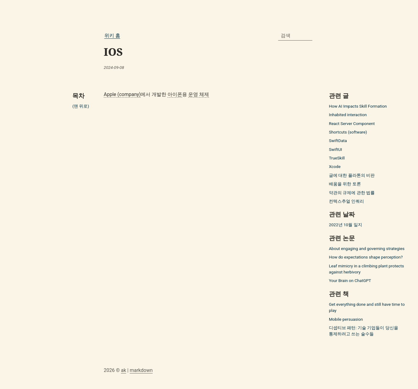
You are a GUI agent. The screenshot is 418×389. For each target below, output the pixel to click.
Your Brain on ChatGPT (350, 280)
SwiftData (338, 140)
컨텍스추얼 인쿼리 (346, 201)
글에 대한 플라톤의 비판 (352, 175)
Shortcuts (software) (348, 132)
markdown (141, 370)
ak (123, 370)
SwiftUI (335, 149)
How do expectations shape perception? (366, 257)
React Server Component (352, 123)
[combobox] (295, 36)
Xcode (335, 166)
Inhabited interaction (348, 114)
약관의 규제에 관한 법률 (352, 192)
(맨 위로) (80, 106)
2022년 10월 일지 (345, 224)
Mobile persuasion (346, 319)
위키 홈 (112, 35)
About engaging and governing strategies (367, 248)
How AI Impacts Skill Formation (358, 106)
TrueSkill (337, 157)
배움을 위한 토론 (345, 183)
